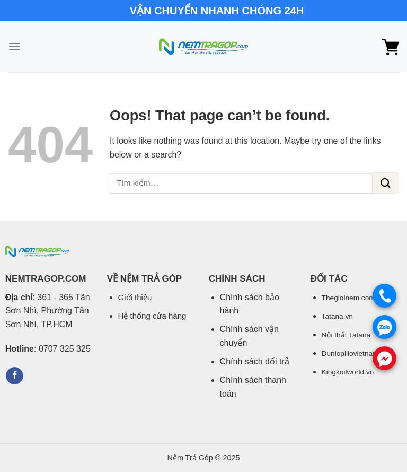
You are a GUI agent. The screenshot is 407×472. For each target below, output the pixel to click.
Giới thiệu (135, 297)
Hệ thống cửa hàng (152, 315)
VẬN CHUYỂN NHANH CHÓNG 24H (217, 10)
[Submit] (386, 183)
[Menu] (14, 46)
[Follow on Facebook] (14, 376)
